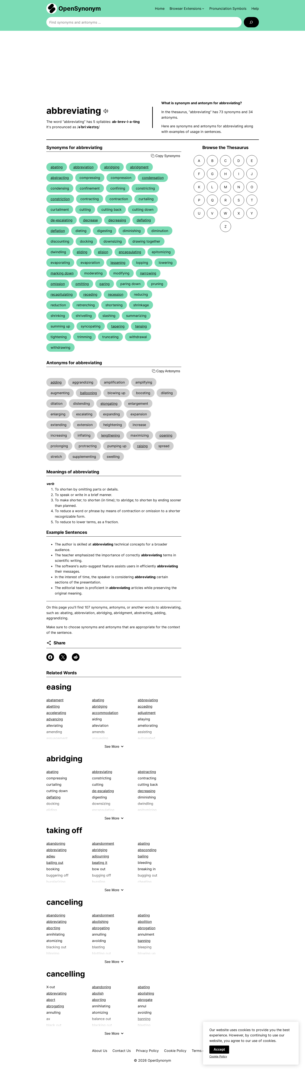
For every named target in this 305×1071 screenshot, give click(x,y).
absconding (147, 850)
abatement (55, 700)
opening (165, 435)
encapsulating (130, 252)
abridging (111, 167)
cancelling (65, 973)
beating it (99, 862)
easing (58, 687)
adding (56, 382)
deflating (144, 220)
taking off (64, 830)
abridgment (139, 167)
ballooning (88, 393)
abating (57, 167)
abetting (53, 706)
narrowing (148, 273)
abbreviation (83, 167)
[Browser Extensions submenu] (187, 8)
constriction (60, 199)
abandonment (103, 843)
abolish (98, 993)
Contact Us (121, 1051)
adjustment (147, 713)
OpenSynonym (79, 8)
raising (142, 446)
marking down (62, 273)
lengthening (110, 435)
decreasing (117, 220)
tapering (118, 326)
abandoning (55, 843)
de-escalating (61, 220)
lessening (118, 262)
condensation (153, 178)
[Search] (251, 22)
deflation (58, 231)
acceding (145, 706)
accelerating (56, 713)
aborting (53, 928)
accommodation (105, 713)
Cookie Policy (175, 1051)
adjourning (100, 856)
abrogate (145, 1000)
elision (103, 252)
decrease (90, 220)
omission (58, 284)
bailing (143, 856)
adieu (50, 856)
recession (115, 294)
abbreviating (148, 700)
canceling (64, 902)
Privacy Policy (147, 1051)
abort (50, 1000)
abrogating (101, 928)
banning (144, 941)
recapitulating (62, 294)
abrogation (146, 928)
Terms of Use (202, 1051)
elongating (109, 403)
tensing (141, 326)
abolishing (100, 921)
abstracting (60, 178)
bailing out (54, 862)
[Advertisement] (152, 65)
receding (90, 294)
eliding (82, 252)
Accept (219, 1051)
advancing (54, 719)
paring (104, 284)
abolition (145, 921)
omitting (82, 284)
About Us (99, 1051)
